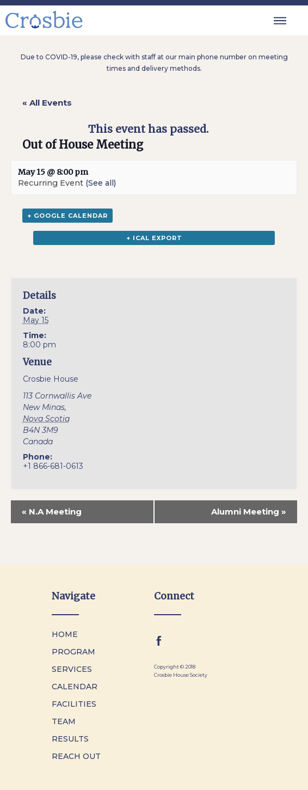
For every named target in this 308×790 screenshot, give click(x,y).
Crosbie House (50, 379)
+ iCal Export (154, 238)
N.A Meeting (52, 511)
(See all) (100, 183)
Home (65, 634)
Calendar (74, 686)
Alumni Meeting (248, 511)
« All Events (47, 102)
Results (70, 739)
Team (64, 721)
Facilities (74, 704)
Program (73, 652)
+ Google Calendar (67, 215)
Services (72, 669)
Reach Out (76, 756)
